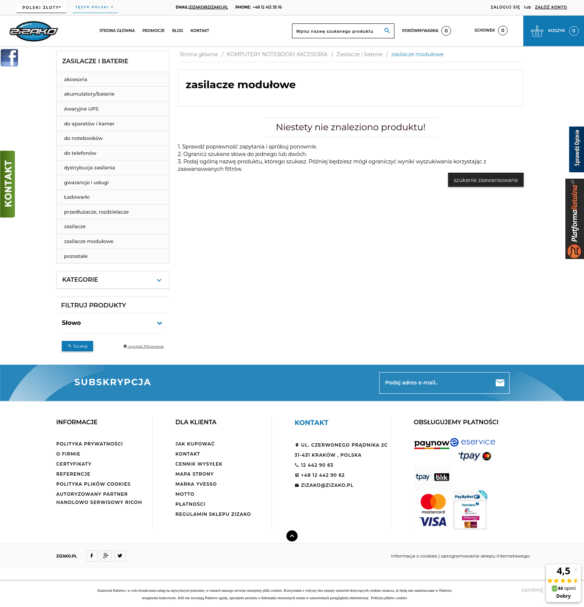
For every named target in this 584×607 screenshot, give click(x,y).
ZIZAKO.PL (66, 556)
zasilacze (75, 226)
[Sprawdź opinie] (576, 151)
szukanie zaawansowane (486, 180)
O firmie (68, 454)
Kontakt (200, 30)
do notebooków (83, 138)
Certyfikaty (74, 464)
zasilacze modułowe (89, 241)
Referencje (73, 474)
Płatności (190, 504)
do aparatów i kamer (89, 124)
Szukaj (77, 346)
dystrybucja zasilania (89, 167)
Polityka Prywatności (89, 444)
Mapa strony (194, 474)
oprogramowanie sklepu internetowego (485, 556)
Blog (177, 30)
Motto (184, 494)
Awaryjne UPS (81, 109)
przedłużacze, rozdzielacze (96, 212)
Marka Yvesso (196, 484)
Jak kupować (195, 444)
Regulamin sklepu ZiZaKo (213, 514)
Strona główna (117, 30)
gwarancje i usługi (86, 182)
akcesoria (75, 79)
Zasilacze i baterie (95, 61)
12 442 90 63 (314, 465)
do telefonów (80, 153)
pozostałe (76, 256)
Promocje (153, 30)
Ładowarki (77, 197)
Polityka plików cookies (93, 484)
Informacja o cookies (414, 556)
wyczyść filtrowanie (143, 346)
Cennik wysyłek (199, 464)
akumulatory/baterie (89, 94)
